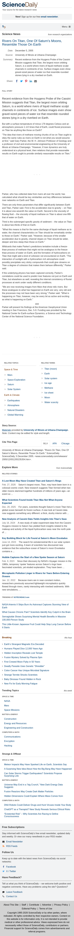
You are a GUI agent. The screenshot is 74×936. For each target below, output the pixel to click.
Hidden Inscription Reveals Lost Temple (23, 653)
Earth (47, 373)
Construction (10, 719)
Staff (23, 905)
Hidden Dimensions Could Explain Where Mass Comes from (33, 796)
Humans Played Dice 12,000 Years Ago (23, 648)
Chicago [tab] (65, 443)
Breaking (6, 637)
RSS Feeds (11, 846)
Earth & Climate (12, 395)
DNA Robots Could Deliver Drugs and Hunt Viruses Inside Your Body (37, 805)
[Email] (35, 81)
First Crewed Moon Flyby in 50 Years (22, 662)
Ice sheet (48, 393)
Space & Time (11, 369)
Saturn (10, 384)
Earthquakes (13, 400)
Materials (6, 430)
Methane (48, 388)
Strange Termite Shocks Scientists (20, 675)
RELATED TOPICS (11, 363)
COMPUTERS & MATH (10, 732)
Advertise (46, 905)
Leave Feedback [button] (14, 892)
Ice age (48, 383)
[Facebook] (16, 81)
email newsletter (49, 17)
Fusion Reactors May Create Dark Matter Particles (28, 791)
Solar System (13, 389)
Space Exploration (16, 380)
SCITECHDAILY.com (21, 597)
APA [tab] (54, 443)
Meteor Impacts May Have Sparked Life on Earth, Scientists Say (35, 764)
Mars (9, 375)
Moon (47, 397)
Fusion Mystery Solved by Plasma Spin (23, 657)
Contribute (34, 905)
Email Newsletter (14, 841)
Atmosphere (13, 405)
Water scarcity (51, 402)
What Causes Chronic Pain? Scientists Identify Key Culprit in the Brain (36, 612)
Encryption (9, 741)
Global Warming (15, 415)
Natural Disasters (15, 410)
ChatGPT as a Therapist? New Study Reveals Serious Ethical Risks (37, 809)
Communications (12, 737)
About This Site (11, 905)
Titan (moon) (50, 369)
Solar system (50, 378)
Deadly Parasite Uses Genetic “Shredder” (24, 666)
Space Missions (12, 710)
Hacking (8, 745)
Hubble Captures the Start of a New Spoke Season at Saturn (33, 557)
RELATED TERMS (48, 363)
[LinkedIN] (30, 81)
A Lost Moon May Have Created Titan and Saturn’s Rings (31, 481)
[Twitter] (21, 81)
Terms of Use (45, 908)
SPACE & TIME (8, 697)
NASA (7, 701)
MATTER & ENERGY (10, 714)
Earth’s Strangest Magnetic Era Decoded (24, 644)
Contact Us (11, 896)
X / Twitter (11, 871)
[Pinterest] (26, 81)
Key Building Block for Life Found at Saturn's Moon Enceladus (35, 538)
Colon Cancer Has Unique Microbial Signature (26, 670)
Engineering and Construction (18, 728)
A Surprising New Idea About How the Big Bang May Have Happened (38, 769)
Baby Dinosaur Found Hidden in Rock (22, 679)
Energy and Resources (15, 723)
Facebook (11, 867)
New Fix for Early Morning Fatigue (20, 683)
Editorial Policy (29, 908)
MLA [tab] (45, 443)
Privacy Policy (61, 905)
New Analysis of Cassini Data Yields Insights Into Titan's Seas (34, 519)
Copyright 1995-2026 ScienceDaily (24, 913)
